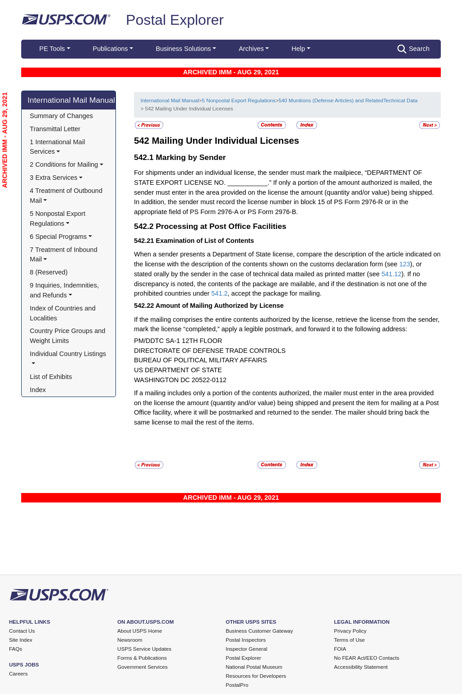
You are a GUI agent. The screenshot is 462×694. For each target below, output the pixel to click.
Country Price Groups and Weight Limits (68, 335)
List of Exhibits (51, 376)
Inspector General (246, 649)
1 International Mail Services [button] (58, 146)
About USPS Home (139, 631)
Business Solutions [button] (183, 48)
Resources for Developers (256, 676)
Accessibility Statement (361, 667)
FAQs (15, 649)
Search (413, 49)
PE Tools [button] (52, 48)
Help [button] (298, 48)
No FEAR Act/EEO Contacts (366, 658)
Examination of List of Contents (205, 240)
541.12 (392, 274)
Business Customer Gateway (259, 631)
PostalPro (237, 685)
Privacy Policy (350, 631)
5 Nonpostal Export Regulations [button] (58, 218)
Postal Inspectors (246, 640)
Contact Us (22, 631)
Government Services (142, 667)
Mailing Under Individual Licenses (225, 141)
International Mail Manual (71, 100)
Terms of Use (349, 640)
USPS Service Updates (144, 649)
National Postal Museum (254, 667)
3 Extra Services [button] (53, 177)
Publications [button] (110, 48)
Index (38, 389)
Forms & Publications (141, 658)
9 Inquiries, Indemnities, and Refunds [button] (65, 290)
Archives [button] (251, 48)
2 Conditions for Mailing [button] (64, 164)
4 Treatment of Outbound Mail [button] (67, 195)
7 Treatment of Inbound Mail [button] (64, 254)
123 (404, 264)
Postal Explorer (175, 20)
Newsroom (129, 640)
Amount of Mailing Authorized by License (220, 305)
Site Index (20, 640)
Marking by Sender (191, 157)
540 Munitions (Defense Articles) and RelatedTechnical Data (347, 100)
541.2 (219, 293)
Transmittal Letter (55, 128)
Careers (18, 673)
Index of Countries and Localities (63, 313)
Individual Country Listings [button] (68, 353)
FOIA (340, 649)
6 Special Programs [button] (58, 236)
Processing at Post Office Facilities (221, 226)
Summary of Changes (61, 115)
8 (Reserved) (49, 272)
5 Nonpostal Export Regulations (239, 100)
